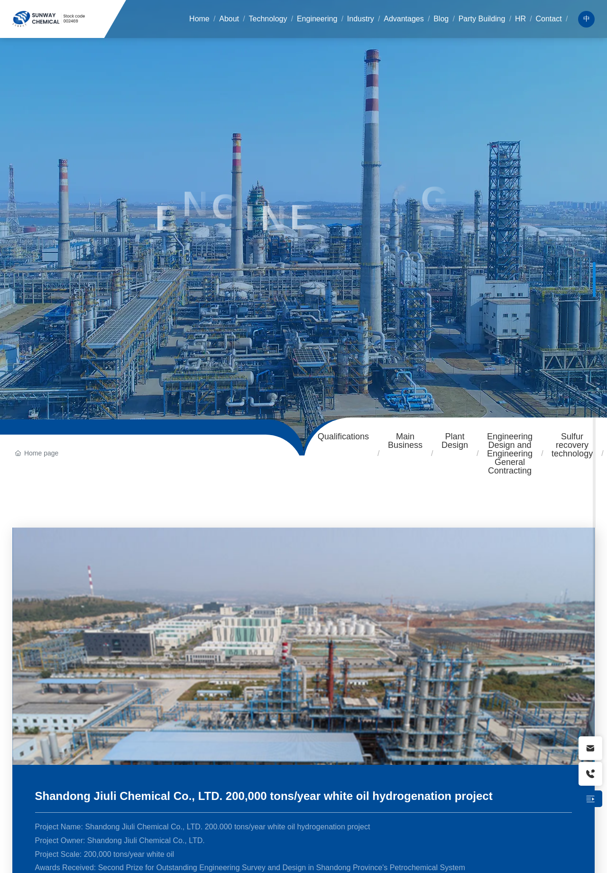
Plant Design (454, 440)
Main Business (405, 440)
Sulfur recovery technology (572, 445)
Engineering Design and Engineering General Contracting (510, 453)
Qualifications (343, 436)
